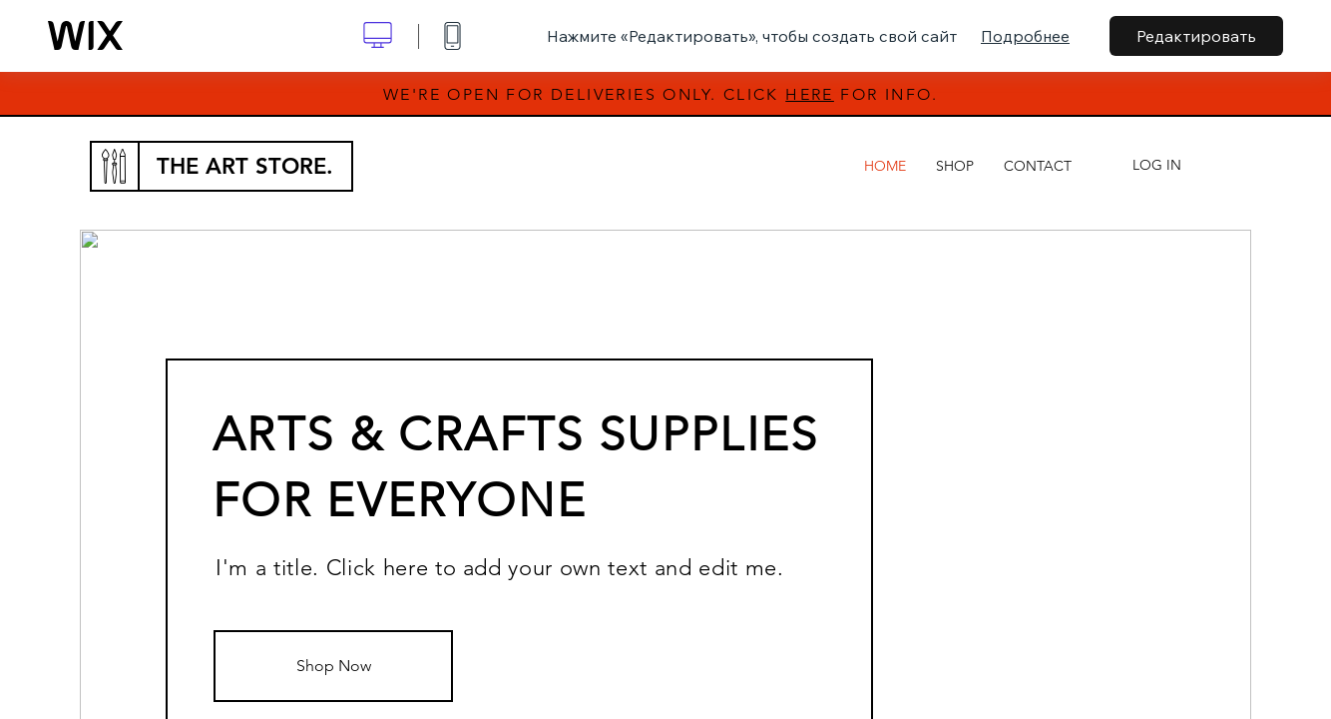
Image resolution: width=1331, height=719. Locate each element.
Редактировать (1196, 36)
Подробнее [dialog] (1025, 36)
